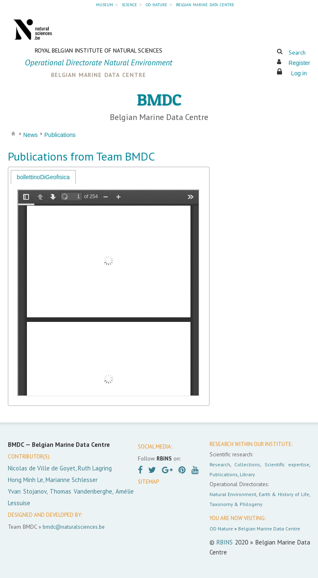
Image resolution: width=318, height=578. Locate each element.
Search (297, 52)
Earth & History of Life (284, 494)
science (129, 4)
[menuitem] (13, 133)
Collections (247, 464)
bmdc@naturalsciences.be (74, 526)
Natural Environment (233, 494)
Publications (224, 474)
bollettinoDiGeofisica (43, 177)
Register (299, 63)
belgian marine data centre (205, 4)
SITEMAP (148, 481)
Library (247, 474)
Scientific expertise (287, 464)
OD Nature (221, 528)
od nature (156, 4)
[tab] (43, 177)
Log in (299, 73)
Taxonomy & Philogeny (236, 504)
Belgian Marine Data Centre (269, 528)
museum (104, 4)
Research (220, 464)
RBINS (225, 542)
